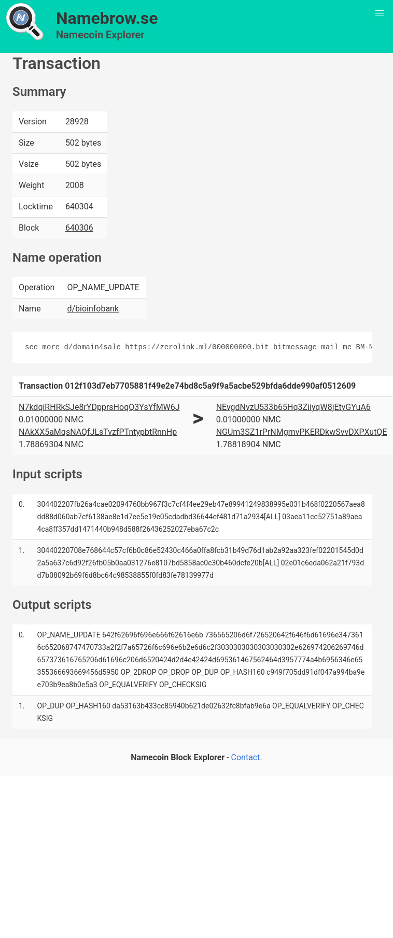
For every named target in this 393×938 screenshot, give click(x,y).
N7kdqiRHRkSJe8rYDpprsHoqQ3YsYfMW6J (99, 407)
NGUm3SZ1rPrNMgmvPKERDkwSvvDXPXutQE (301, 432)
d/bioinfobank (93, 309)
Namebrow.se (107, 18)
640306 (79, 228)
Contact (245, 757)
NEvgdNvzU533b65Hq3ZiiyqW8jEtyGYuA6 (293, 407)
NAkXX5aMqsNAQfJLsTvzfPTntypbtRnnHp (98, 432)
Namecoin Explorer (100, 35)
